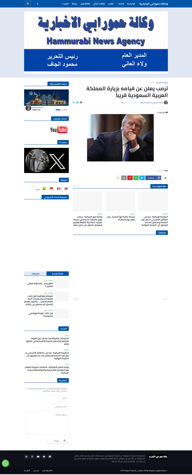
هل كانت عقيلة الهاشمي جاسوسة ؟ (40, 314)
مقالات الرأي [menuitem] (99, 4)
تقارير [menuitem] (111, 4)
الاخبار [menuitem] (121, 4)
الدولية (151, 82)
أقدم (76, 299)
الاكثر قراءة (57, 274)
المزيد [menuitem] (66, 4)
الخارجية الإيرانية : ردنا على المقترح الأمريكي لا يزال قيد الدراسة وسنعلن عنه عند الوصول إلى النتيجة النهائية (154, 220)
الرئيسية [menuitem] (131, 4)
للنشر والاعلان (47, 471)
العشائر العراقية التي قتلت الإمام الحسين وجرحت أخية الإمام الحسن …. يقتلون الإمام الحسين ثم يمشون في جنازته (38, 300)
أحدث (165, 299)
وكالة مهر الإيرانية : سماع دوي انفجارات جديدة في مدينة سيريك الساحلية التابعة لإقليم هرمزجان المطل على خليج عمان (87, 220)
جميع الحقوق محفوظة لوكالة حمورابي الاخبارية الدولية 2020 (143, 471)
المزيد (37, 189)
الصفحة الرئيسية (162, 82)
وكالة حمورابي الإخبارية (153, 3)
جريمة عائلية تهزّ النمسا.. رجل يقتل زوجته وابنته (121, 218)
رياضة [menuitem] (74, 4)
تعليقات (35, 274)
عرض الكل (76, 186)
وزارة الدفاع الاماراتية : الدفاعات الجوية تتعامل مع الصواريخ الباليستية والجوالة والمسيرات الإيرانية (47, 370)
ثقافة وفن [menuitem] (85, 4)
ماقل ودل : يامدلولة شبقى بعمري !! (40, 285)
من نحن (36, 471)
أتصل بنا (27, 471)
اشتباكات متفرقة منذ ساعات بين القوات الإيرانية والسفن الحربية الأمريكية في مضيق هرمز (47, 341)
